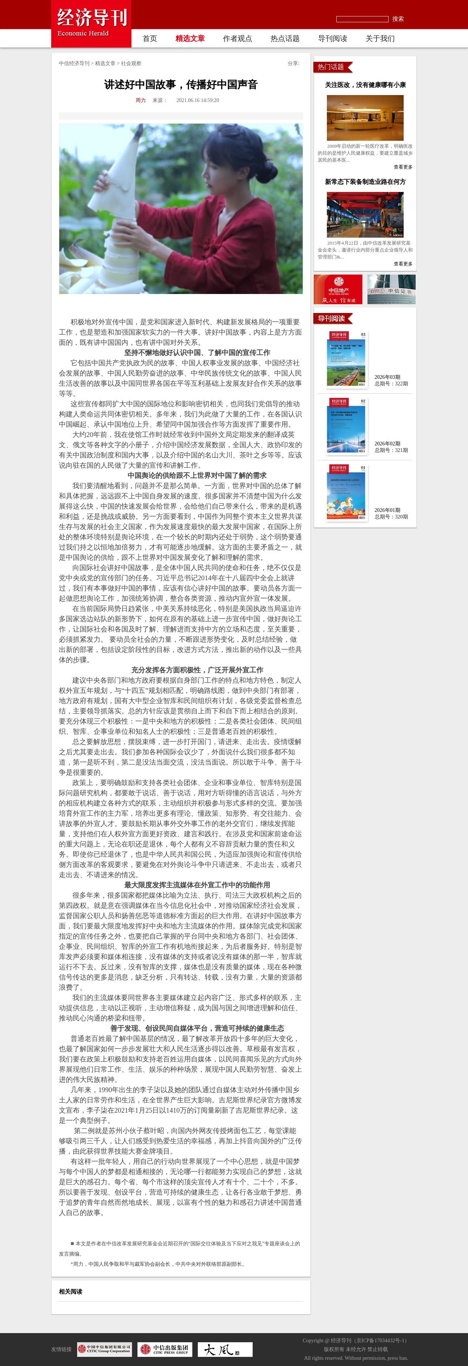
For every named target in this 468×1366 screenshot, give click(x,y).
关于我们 (380, 38)
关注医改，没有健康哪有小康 (365, 85)
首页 (150, 38)
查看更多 (403, 167)
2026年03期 (387, 377)
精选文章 (190, 38)
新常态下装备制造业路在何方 (365, 181)
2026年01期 (387, 510)
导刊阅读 (332, 38)
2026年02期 (387, 443)
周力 (141, 100)
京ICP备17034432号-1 (380, 1340)
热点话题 (285, 38)
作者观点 (237, 38)
